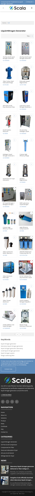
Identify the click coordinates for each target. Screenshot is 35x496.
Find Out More (6, 395)
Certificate (4, 426)
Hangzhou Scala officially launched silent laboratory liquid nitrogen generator (21, 479)
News (2, 423)
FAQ (2, 429)
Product (3, 421)
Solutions (4, 418)
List (31, 36)
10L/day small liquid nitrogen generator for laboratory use (9, 58)
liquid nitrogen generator (8, 344)
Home (4, 23)
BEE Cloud (21, 493)
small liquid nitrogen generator (10, 351)
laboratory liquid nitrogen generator (12, 346)
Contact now (8, 369)
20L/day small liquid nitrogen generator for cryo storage (26, 58)
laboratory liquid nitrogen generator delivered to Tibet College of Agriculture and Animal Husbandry (22, 468)
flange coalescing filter (7, 355)
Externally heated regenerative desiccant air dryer (25, 83)
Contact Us (4, 432)
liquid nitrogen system (7, 353)
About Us (4, 415)
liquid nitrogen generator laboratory (12, 348)
